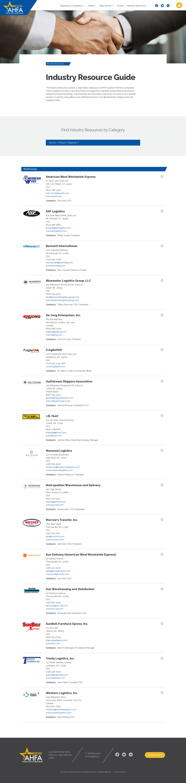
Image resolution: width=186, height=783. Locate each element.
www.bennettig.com (55, 265)
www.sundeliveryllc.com (57, 574)
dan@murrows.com (55, 536)
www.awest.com (54, 196)
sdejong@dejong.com (56, 332)
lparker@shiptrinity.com (57, 675)
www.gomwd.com (54, 505)
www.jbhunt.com (54, 435)
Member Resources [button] (136, 6)
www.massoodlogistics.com (59, 470)
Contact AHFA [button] (155, 755)
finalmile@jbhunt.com (56, 432)
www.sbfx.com (53, 643)
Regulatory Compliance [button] (71, 6)
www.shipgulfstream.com (58, 401)
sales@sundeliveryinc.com (58, 571)
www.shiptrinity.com (55, 678)
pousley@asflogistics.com (58, 228)
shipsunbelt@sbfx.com (57, 640)
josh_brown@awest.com (57, 193)
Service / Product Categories (63, 142)
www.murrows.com (55, 539)
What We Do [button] (105, 6)
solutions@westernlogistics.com (61, 709)
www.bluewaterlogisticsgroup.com (62, 300)
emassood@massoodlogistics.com (63, 467)
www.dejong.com (54, 335)
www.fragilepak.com (55, 366)
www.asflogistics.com (56, 231)
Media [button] (91, 6)
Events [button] (120, 6)
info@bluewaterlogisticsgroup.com (62, 297)
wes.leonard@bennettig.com (59, 262)
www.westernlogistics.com (58, 712)
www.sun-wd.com (54, 609)
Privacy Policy (120, 772)
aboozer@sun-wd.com (57, 605)
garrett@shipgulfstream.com (59, 398)
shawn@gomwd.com (56, 502)
